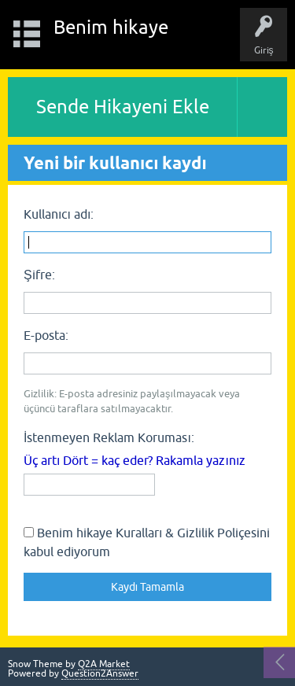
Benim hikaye (110, 27)
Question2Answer (99, 673)
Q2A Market (104, 663)
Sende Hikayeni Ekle (122, 106)
